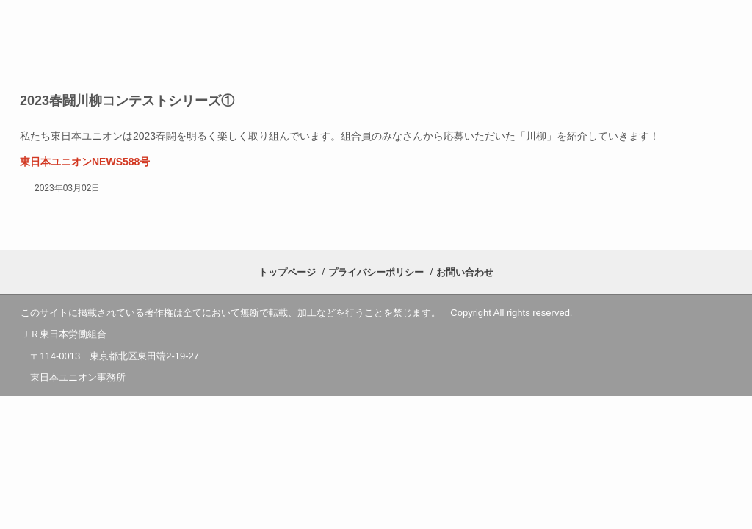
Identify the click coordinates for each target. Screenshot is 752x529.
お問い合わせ (465, 272)
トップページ (287, 272)
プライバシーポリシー (376, 272)
